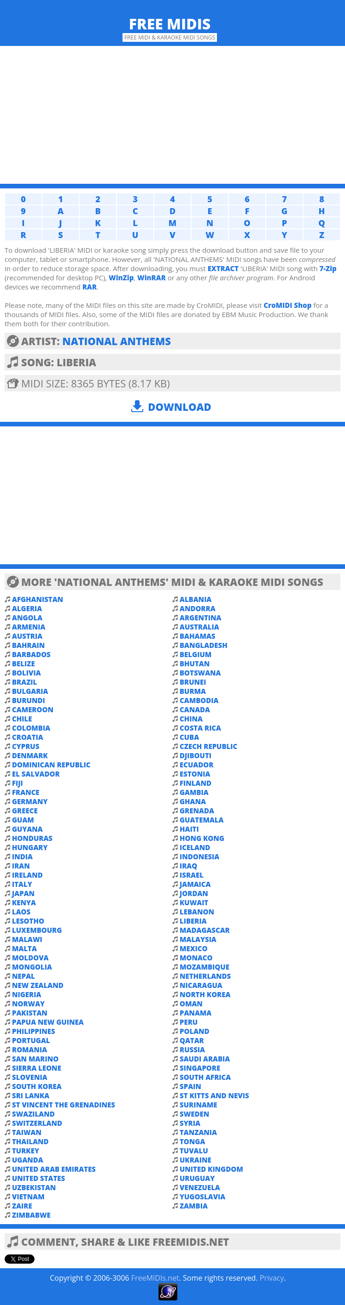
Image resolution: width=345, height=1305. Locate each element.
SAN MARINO (35, 1058)
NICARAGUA (201, 985)
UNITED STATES (38, 1178)
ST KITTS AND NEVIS (214, 1095)
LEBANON (197, 911)
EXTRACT (223, 268)
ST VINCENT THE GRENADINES (63, 1104)
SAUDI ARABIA (205, 1058)
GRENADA (197, 810)
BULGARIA (30, 691)
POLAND (195, 1031)
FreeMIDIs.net (155, 1278)
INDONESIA (199, 856)
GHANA (193, 801)
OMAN (191, 1003)
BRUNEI (193, 682)
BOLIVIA (26, 672)
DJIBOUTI (195, 755)
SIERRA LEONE (36, 1067)
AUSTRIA (27, 636)
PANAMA (195, 1012)
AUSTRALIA (199, 626)
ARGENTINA (200, 617)
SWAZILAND (33, 1113)
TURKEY (25, 1150)
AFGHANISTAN (37, 599)
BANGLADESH (204, 645)
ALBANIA (195, 599)
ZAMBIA (194, 1205)
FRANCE (26, 792)
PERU (189, 1022)
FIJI (17, 783)
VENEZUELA (200, 1187)
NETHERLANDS (205, 976)
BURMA (193, 691)
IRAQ (188, 865)
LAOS (21, 911)
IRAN (21, 865)
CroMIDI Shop (287, 305)
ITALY (22, 884)
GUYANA (27, 829)
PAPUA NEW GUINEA (48, 1022)
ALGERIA (27, 608)
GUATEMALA (201, 819)
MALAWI (27, 939)
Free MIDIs (170, 24)
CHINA (191, 718)
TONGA (192, 1141)
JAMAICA (195, 884)
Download (179, 407)
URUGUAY (197, 1178)
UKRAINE (195, 1159)
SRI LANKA (30, 1095)
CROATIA (27, 737)
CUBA (189, 737)
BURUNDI (28, 700)
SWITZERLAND (37, 1123)
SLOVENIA (29, 1077)
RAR (89, 286)
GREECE (25, 810)
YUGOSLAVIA (202, 1196)
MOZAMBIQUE (204, 966)
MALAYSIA (198, 939)
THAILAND (30, 1141)
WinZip (121, 277)
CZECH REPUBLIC (208, 746)
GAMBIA (194, 792)
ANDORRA (198, 608)
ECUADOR (196, 764)
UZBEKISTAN (34, 1187)
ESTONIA (195, 773)
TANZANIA (198, 1132)
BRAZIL (24, 682)
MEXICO (194, 948)
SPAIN (190, 1086)
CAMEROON (32, 709)
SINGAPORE (200, 1067)
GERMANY (29, 801)
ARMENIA (28, 626)
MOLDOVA (30, 957)
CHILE (22, 718)
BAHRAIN (28, 645)
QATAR (192, 1040)
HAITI (189, 829)
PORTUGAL (31, 1040)
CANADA (195, 709)
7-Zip (327, 268)
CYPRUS (25, 746)
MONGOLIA (32, 966)
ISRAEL (192, 874)
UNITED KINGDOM (211, 1169)
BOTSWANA (200, 672)
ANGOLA (27, 617)
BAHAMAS (197, 636)
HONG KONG (202, 838)
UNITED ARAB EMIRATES (54, 1169)
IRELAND (27, 874)
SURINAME (198, 1104)
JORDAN (194, 893)
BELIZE (23, 663)
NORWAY (28, 1003)
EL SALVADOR (36, 773)
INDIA (22, 856)
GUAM (23, 819)
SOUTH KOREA (37, 1086)
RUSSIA (192, 1049)
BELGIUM (195, 654)
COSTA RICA (200, 727)
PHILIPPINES (33, 1031)
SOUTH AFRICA (205, 1077)
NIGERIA (26, 994)
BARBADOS (31, 654)
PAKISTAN (29, 1012)
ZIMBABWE (31, 1215)
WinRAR (151, 277)
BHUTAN (195, 663)
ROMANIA (29, 1049)
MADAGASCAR (205, 930)
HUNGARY (29, 847)
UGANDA (27, 1159)
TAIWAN (26, 1132)
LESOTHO (28, 920)
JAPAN (23, 893)
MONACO (196, 957)
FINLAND (195, 783)
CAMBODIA (199, 700)
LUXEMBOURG (37, 930)
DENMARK (30, 755)
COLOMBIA (31, 727)
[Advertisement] (172, 115)
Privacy (272, 1278)
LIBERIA (193, 920)
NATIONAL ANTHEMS (116, 341)
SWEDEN (194, 1113)
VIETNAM (28, 1196)
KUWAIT (194, 902)
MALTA (24, 948)
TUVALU (194, 1150)
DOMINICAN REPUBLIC (51, 764)
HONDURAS (32, 838)
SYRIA (190, 1123)
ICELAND (195, 847)
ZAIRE (22, 1205)
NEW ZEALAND (38, 985)
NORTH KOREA (205, 994)
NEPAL (23, 976)
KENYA (24, 902)
